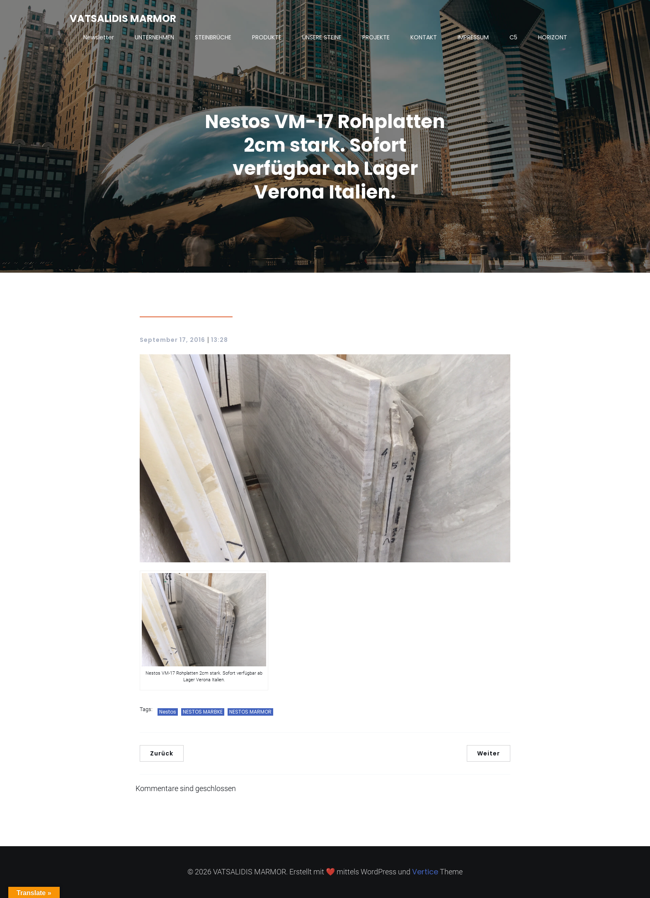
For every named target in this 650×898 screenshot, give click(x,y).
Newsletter (98, 37)
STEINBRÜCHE (213, 37)
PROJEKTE (376, 37)
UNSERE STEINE (322, 37)
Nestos (167, 711)
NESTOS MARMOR (250, 711)
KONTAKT (423, 37)
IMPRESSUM (473, 37)
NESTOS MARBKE (203, 711)
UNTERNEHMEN (154, 37)
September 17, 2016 (172, 340)
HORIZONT (552, 37)
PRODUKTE (266, 37)
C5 (513, 37)
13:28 (219, 340)
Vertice (425, 872)
